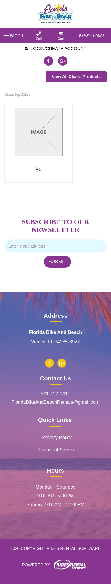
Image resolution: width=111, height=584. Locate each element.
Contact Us (55, 378)
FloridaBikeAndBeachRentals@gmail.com (55, 402)
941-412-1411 (55, 393)
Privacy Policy (57, 437)
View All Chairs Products (76, 76)
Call (39, 36)
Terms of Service (56, 449)
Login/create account (55, 48)
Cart (60, 36)
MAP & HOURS (92, 35)
